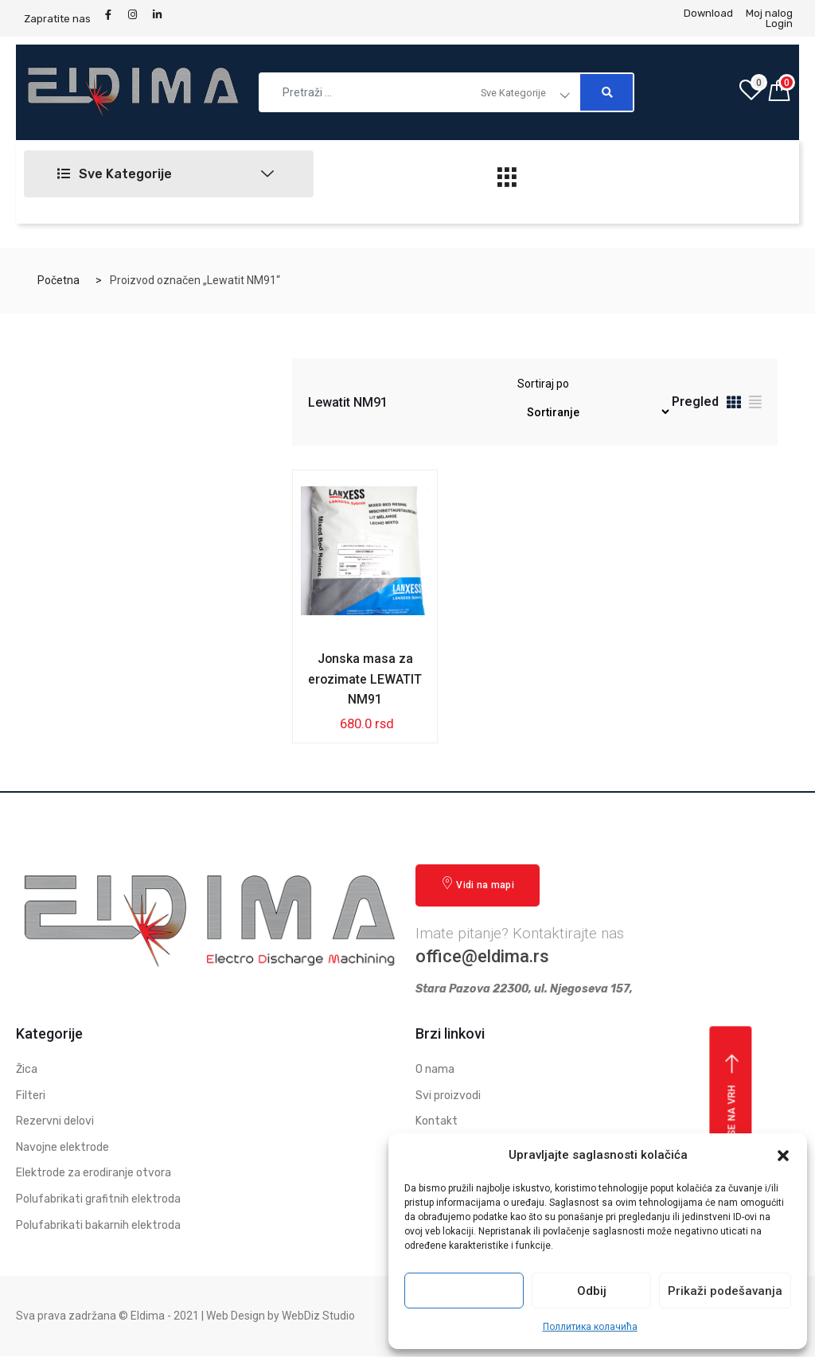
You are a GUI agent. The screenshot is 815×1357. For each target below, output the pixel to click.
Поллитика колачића (590, 1326)
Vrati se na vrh (732, 1111)
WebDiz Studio (318, 1316)
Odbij (591, 1291)
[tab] (734, 405)
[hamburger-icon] (507, 182)
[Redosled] (594, 412)
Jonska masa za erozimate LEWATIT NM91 (365, 679)
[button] (783, 1156)
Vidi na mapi (477, 884)
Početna (58, 280)
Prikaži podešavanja (725, 1291)
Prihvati (464, 1291)
